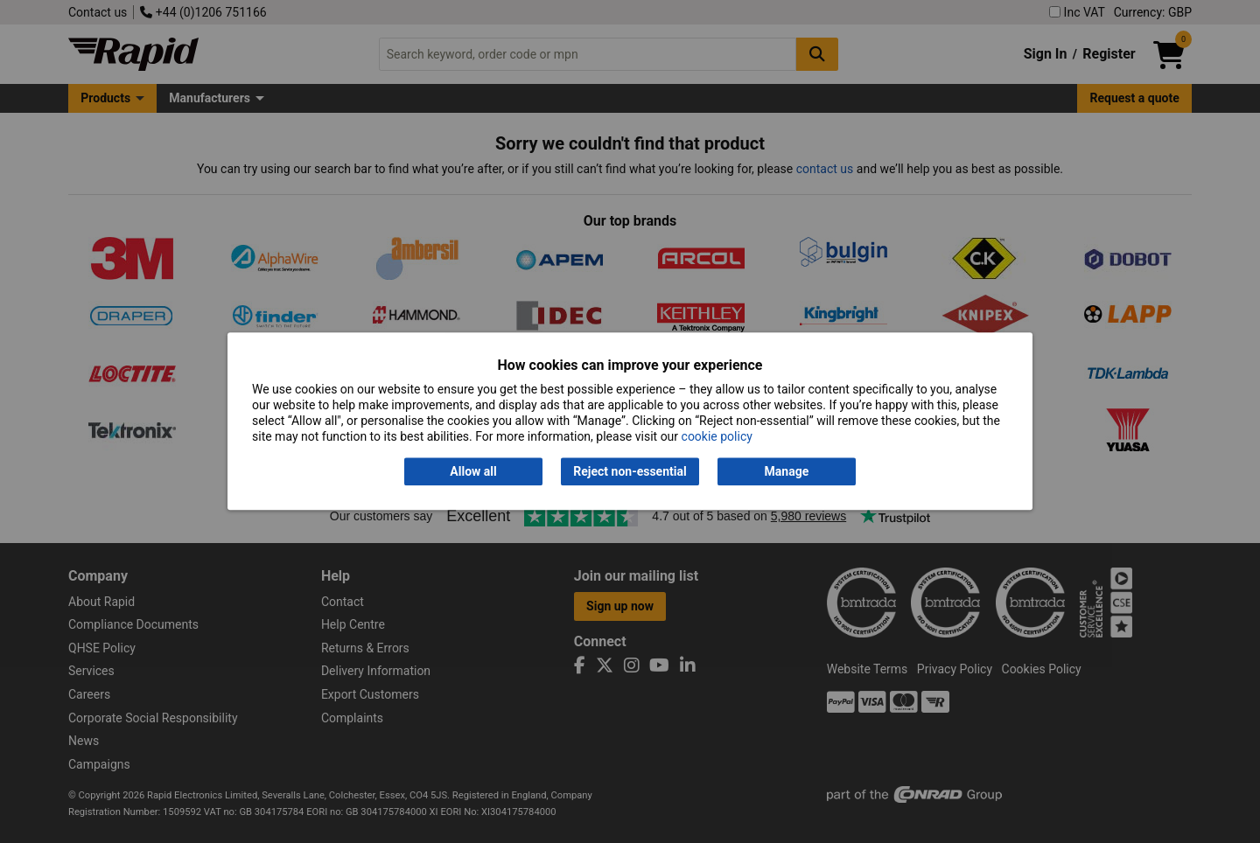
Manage (787, 471)
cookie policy (717, 437)
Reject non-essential (629, 471)
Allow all (473, 471)
